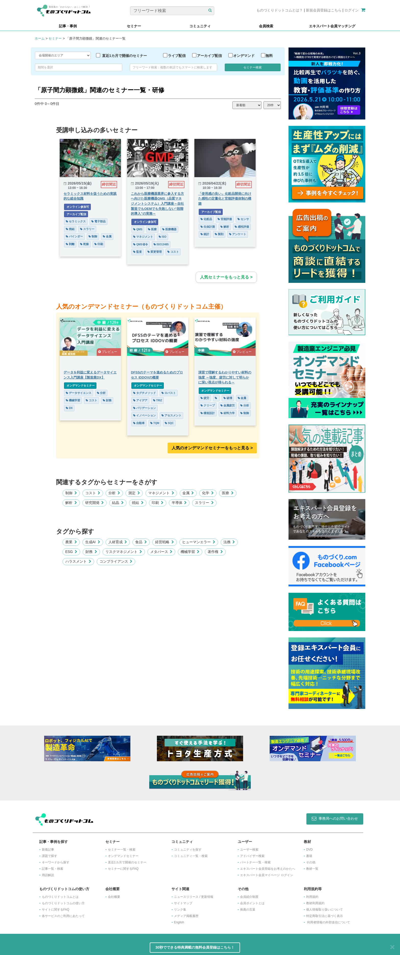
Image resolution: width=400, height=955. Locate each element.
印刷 (98, 244)
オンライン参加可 (77, 206)
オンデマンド (244, 56)
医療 (152, 229)
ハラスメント (78, 561)
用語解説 (48, 875)
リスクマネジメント (123, 552)
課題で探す (49, 856)
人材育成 (117, 542)
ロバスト (168, 392)
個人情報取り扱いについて (324, 909)
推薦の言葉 (247, 909)
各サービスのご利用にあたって (63, 916)
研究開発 (94, 503)
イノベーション (144, 415)
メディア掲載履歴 (186, 916)
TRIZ (157, 400)
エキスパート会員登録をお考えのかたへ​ (267, 869)
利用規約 (312, 897)
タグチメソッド (144, 392)
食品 (141, 542)
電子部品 (98, 221)
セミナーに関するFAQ (123, 869)
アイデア (140, 400)
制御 (93, 236)
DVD (309, 849)
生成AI (92, 542)
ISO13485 (161, 244)
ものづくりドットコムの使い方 (63, 903)
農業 (71, 542)
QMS (137, 229)
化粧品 (206, 219)
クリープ (208, 405)
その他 (310, 862)
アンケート (237, 234)
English (179, 922)
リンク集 (180, 909)
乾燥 (84, 244)
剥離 (70, 244)
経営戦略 (164, 542)
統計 (205, 234)
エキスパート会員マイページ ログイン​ (266, 875)
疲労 (205, 398)
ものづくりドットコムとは (60, 897)
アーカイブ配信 (209, 56)
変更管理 (154, 251)
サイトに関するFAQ (55, 909)
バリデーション (144, 407)
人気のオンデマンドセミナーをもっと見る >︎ (212, 448)
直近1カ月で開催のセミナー (124, 56)
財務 (107, 400)
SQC (169, 423)
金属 (107, 236)
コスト (173, 251)
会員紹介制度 (249, 897)
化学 (208, 493)
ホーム (40, 38)
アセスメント (171, 415)
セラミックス (76, 221)
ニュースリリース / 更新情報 (193, 897)
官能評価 (225, 219)
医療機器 (169, 229)
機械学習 (73, 400)
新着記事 (48, 849)
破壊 (227, 398)
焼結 (70, 229)
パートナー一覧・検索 (255, 862)
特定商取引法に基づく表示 (324, 916)
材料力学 (227, 413)
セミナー (55, 38)
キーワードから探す (55, 862)
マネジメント (143, 236)
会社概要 (114, 897)
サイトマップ (183, 903)
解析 (224, 226)
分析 (101, 392)
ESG (71, 552)
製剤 (219, 234)
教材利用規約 (315, 903)
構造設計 (208, 413)
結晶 (118, 503)
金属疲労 (227, 405)
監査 (137, 251)
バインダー (74, 236)
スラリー (87, 229)
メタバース (161, 552)
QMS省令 (140, 244)
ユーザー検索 (249, 849)
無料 (269, 56)
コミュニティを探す (188, 849)
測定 (134, 493)
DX (69, 407)
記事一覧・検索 (52, 869)
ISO (162, 236)
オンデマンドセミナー (80, 385)
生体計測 (208, 226)
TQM (154, 423)
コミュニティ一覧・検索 (191, 856)
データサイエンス (78, 392)
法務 (229, 542)
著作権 (215, 552)
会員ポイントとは (252, 903)
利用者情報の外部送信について (328, 922)
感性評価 (242, 226)
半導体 (179, 503)
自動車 (139, 423)
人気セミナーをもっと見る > (226, 277)
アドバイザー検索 (252, 856)
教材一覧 (312, 869)
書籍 (309, 856)
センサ (243, 219)
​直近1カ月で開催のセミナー (127, 862)
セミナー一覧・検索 (121, 849)
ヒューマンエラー (198, 542)
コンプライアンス (116, 561)
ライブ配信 (177, 56)
